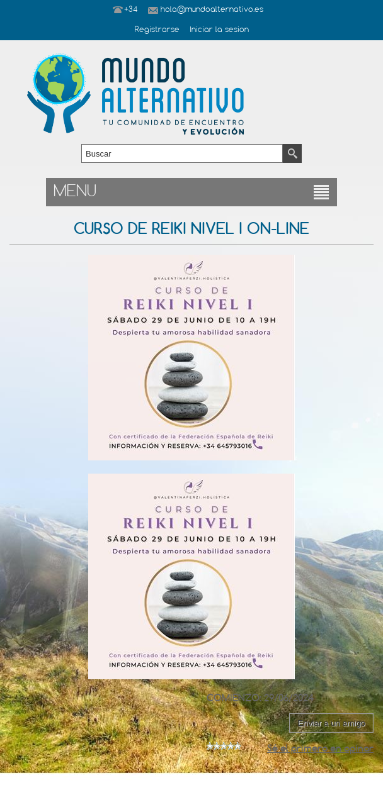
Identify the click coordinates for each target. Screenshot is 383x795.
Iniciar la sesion (219, 30)
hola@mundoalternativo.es (212, 10)
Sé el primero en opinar (320, 748)
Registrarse (157, 30)
